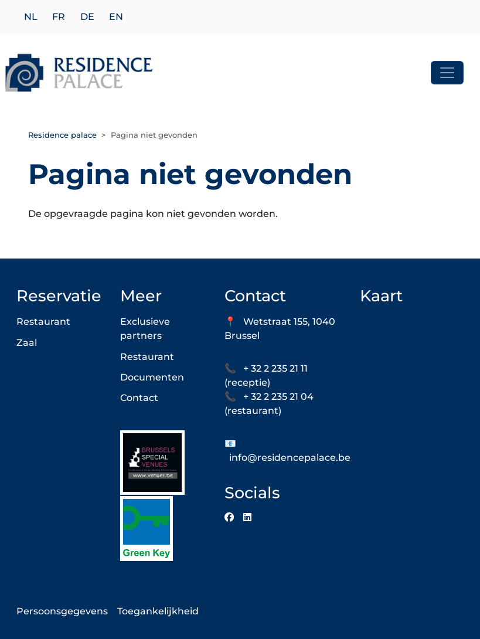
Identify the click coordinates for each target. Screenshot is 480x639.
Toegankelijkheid (158, 611)
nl (31, 17)
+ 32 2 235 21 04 (278, 396)
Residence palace (62, 135)
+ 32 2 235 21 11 (275, 368)
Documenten (152, 377)
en (116, 17)
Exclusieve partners (145, 328)
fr (58, 17)
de (87, 17)
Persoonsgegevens (62, 611)
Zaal (26, 342)
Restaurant (43, 321)
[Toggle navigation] (447, 72)
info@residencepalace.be (289, 457)
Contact (139, 397)
